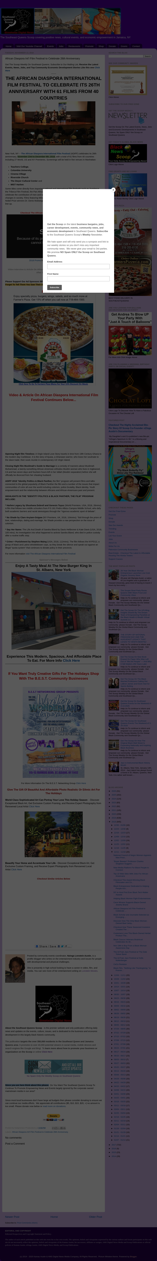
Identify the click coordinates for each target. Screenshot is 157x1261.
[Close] (113, 190)
